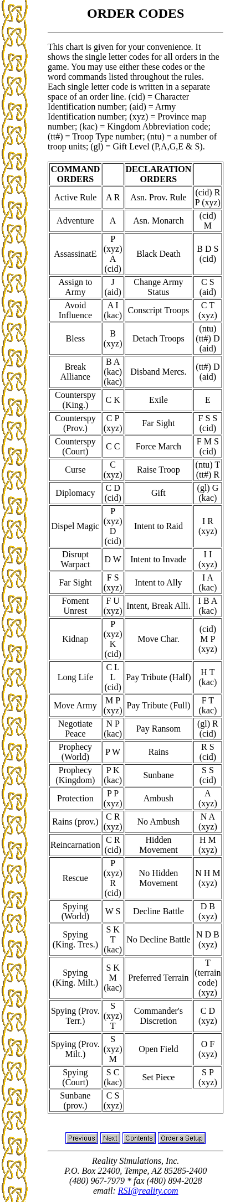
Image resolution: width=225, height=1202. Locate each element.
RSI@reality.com (148, 1190)
